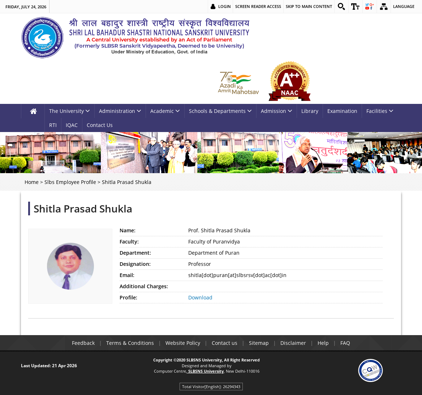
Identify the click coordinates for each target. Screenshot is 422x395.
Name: (127, 230)
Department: (135, 252)
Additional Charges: (144, 286)
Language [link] (403, 6)
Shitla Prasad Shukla (83, 208)
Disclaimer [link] (293, 342)
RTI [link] (53, 125)
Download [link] (200, 297)
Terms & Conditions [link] (130, 342)
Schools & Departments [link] (220, 111)
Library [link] (309, 110)
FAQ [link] (345, 342)
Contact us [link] (224, 342)
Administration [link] (120, 111)
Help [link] (323, 342)
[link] (341, 6)
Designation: (135, 263)
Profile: (128, 297)
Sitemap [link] (259, 342)
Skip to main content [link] (309, 6)
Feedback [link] (83, 342)
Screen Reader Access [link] (258, 6)
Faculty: (129, 241)
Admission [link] (276, 111)
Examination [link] (342, 110)
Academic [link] (165, 111)
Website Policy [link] (182, 342)
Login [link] (224, 6)
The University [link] (69, 111)
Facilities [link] (379, 111)
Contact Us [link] (100, 125)
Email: (127, 275)
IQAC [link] (72, 125)
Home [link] (32, 182)
